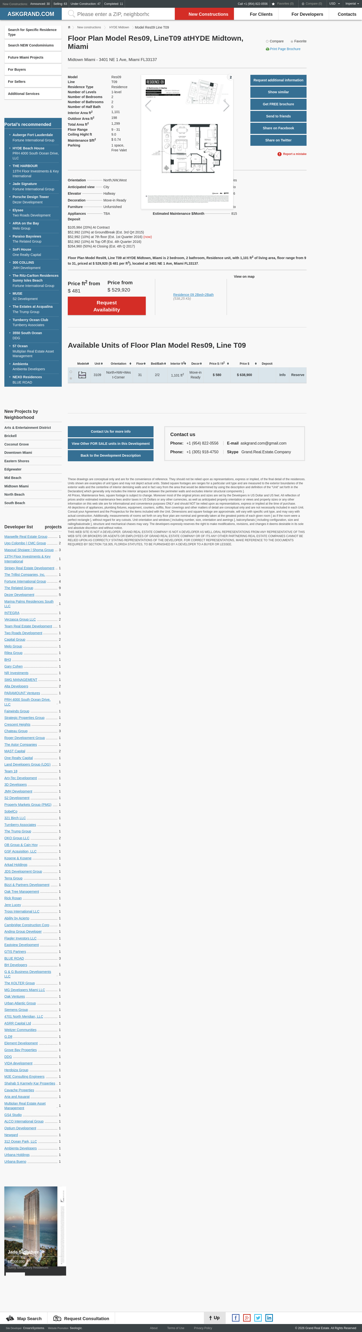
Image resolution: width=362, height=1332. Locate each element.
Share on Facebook (278, 128)
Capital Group (14, 639)
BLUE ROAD (36, 379)
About (153, 1328)
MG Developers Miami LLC (24, 990)
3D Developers (15, 784)
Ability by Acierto (16, 918)
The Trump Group (36, 309)
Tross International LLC (21, 911)
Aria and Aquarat (17, 1097)
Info (282, 375)
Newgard (11, 1135)
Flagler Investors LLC (20, 938)
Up (217, 1317)
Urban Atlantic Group (20, 1003)
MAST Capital (14, 751)
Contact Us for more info (111, 431)
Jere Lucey (12, 905)
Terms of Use (175, 1328)
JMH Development (36, 265)
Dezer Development (36, 199)
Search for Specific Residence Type (32, 32)
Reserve (298, 375)
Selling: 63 (60, 4)
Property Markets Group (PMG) (28, 805)
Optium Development (20, 1128)
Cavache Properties (19, 1090)
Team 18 (10, 771)
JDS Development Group (23, 871)
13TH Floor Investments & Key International (36, 171)
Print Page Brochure (285, 49)
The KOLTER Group (19, 983)
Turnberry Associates (36, 322)
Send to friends (278, 116)
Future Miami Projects (25, 57)
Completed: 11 (113, 4)
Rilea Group (13, 653)
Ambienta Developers (36, 366)
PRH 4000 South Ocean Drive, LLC (36, 153)
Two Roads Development (36, 212)
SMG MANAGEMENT (20, 680)
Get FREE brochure (278, 104)
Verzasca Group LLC (20, 619)
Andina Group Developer (23, 931)
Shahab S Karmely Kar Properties (29, 1083)
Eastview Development (21, 945)
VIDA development (18, 1063)
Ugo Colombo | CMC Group (25, 543)
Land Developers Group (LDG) (27, 764)
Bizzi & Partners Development (26, 885)
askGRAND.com (31, 14)
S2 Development (36, 296)
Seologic (76, 1328)
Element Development (21, 1043)
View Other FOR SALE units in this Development (111, 444)
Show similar (278, 92)
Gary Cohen (13, 666)
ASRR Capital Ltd (17, 1023)
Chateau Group (16, 731)
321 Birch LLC (15, 818)
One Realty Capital (36, 252)
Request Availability (106, 306)
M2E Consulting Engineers (24, 1076)
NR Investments (16, 673)
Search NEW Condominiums (31, 45)
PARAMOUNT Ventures (22, 693)
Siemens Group (16, 1010)
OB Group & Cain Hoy (21, 845)
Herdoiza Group (16, 1070)
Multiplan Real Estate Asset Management (36, 351)
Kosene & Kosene (17, 858)
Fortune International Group (36, 137)
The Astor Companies (20, 745)
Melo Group (36, 226)
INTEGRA (11, 613)
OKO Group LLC (17, 838)
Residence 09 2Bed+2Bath (193, 295)
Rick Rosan (13, 898)
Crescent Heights (17, 724)
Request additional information (278, 80)
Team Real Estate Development (28, 626)
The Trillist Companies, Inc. (24, 575)
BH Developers (15, 965)
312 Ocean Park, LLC (20, 1141)
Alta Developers (16, 686)
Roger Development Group (24, 738)
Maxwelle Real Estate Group (25, 537)
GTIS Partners (15, 952)
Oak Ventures (14, 996)
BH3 (7, 660)
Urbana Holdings (17, 1155)
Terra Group (13, 878)
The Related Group (36, 239)
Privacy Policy (203, 1328)
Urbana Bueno (15, 1161)
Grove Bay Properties (20, 1050)
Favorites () (285, 3)
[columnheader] (82, 363)
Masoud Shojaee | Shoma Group (29, 550)
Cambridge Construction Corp (26, 925)
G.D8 (8, 1037)
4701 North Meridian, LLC (23, 1016)
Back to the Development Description (111, 455)
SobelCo (10, 811)
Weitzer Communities (20, 1030)
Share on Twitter (278, 140)
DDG (36, 335)
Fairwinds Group (16, 711)
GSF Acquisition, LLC (20, 851)
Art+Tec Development (20, 778)
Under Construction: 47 (85, 4)
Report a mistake (295, 154)
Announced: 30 (40, 4)
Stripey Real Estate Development (29, 568)
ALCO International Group (24, 1121)
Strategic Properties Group (24, 718)
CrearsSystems (33, 1328)
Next (226, 106)
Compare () (314, 3)
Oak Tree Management (21, 891)
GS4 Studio (13, 1115)
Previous (148, 106)
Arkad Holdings (15, 865)
